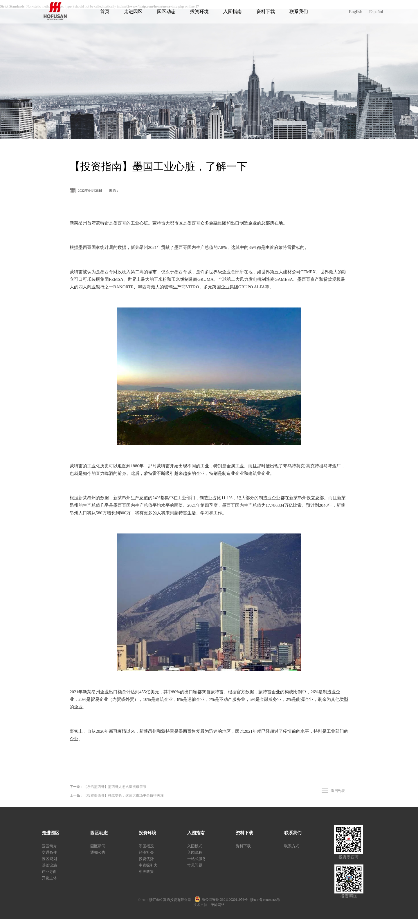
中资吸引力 (148, 865)
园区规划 (49, 859)
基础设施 (49, 865)
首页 (104, 11)
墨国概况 (146, 846)
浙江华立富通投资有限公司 (171, 900)
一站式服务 (196, 859)
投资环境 (199, 11)
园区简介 (49, 846)
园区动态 (166, 11)
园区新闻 (97, 846)
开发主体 (49, 878)
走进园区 (133, 11)
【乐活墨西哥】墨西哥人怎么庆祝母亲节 (115, 787)
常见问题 (194, 865)
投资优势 (146, 859)
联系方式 (291, 846)
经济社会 (146, 852)
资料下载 (265, 11)
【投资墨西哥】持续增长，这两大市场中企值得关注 (124, 795)
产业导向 (49, 871)
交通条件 (49, 852)
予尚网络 (218, 905)
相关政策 (146, 871)
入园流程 (194, 852)
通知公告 (97, 852)
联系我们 (298, 11)
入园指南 (232, 11)
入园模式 (194, 846)
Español (376, 11)
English (355, 11)
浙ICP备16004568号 (265, 900)
